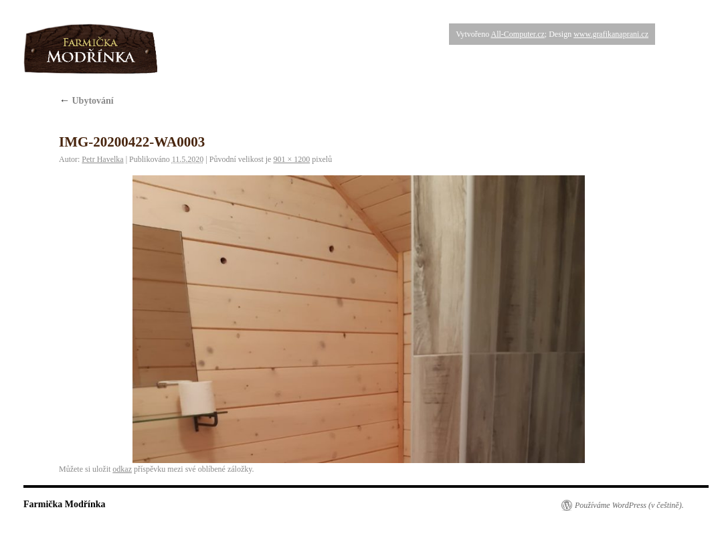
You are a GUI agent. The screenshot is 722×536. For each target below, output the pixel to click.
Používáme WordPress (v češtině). (629, 505)
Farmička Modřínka (64, 504)
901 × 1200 (291, 159)
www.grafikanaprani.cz (610, 34)
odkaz (122, 469)
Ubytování (86, 101)
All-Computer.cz (517, 34)
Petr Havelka (102, 159)
